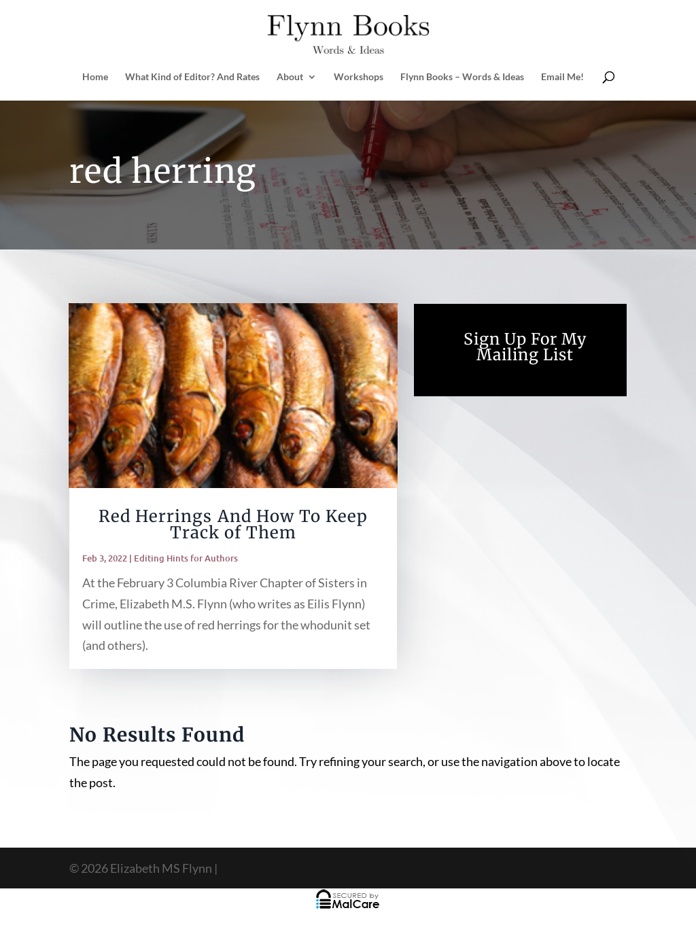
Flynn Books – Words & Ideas (462, 77)
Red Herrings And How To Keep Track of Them (233, 524)
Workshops (358, 77)
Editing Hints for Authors (186, 558)
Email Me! (562, 77)
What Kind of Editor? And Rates (192, 77)
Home (95, 77)
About (290, 77)
